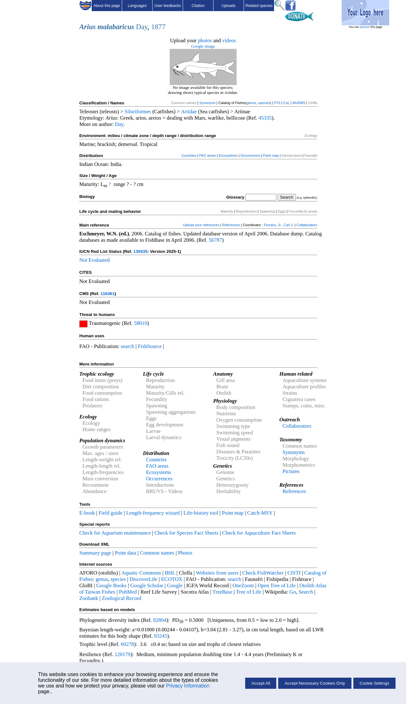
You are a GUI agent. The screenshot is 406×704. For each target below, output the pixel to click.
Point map (271, 155)
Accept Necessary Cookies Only (315, 683)
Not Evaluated (94, 260)
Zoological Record (121, 598)
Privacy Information (187, 685)
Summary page (95, 553)
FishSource (150, 346)
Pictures (291, 471)
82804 (160, 620)
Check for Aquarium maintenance (115, 533)
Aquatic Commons (141, 573)
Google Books (111, 585)
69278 (127, 644)
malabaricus (115, 27)
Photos (185, 553)
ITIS (277, 103)
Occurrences (250, 155)
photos (205, 40)
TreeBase (222, 592)
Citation (198, 5)
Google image (203, 46)
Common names (157, 553)
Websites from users (217, 573)
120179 (122, 654)
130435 (140, 251)
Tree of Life (248, 592)
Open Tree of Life (277, 585)
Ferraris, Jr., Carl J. (279, 225)
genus (251, 103)
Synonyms (207, 103)
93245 (160, 636)
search (127, 346)
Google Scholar (146, 585)
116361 (108, 293)
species (264, 103)
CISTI (294, 573)
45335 (265, 118)
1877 (158, 27)
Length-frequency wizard (153, 513)
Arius (87, 27)
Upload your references (201, 225)
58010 (140, 323)
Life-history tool (200, 513)
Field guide (110, 513)
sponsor (365, 27)
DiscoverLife (143, 579)
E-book (87, 513)
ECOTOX (171, 579)
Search (305, 592)
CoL (286, 103)
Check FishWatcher (263, 573)
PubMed (128, 592)
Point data (125, 553)
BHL (170, 573)
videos (229, 40)
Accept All (261, 683)
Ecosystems (228, 155)
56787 (215, 240)
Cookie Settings (374, 683)
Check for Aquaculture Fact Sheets (259, 533)
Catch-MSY (259, 513)
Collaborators (307, 225)
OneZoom (243, 585)
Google (175, 585)
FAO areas (207, 155)
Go (293, 592)
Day (141, 27)
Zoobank (88, 598)
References (231, 225)
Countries (188, 155)
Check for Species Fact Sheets (186, 533)
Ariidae (189, 112)
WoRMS (298, 103)
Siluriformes (138, 112)
